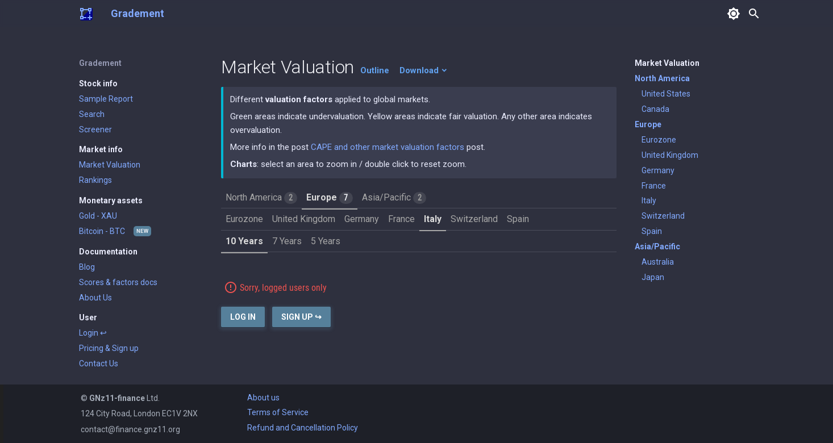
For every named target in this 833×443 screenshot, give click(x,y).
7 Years (287, 241)
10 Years (244, 241)
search (754, 13)
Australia (658, 261)
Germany (361, 219)
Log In (243, 316)
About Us (95, 297)
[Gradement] (85, 13)
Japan (653, 277)
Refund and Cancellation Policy (302, 427)
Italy (433, 219)
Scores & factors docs (118, 282)
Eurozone (244, 219)
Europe (329, 198)
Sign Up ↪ (301, 316)
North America (261, 198)
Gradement (137, 13)
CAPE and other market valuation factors (387, 147)
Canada (655, 109)
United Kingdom (303, 219)
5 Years (325, 241)
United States (666, 93)
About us (263, 397)
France (401, 219)
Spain (518, 219)
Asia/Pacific (394, 198)
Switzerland (474, 219)
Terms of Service (278, 412)
